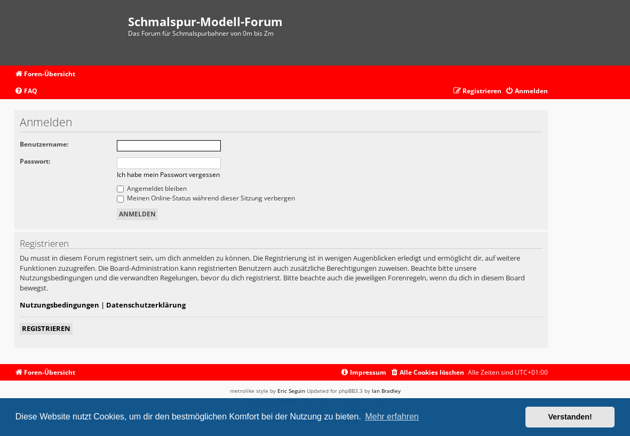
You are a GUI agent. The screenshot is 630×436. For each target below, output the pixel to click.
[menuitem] (25, 91)
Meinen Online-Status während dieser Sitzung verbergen (206, 198)
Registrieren (46, 328)
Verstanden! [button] (570, 417)
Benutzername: (44, 144)
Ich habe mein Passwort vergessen (168, 175)
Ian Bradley (386, 390)
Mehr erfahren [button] (392, 416)
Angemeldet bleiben (152, 188)
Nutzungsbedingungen (59, 305)
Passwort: (35, 161)
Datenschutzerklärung (146, 305)
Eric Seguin (291, 390)
